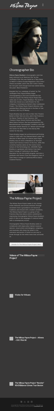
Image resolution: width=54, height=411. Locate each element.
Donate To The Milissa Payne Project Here (26, 244)
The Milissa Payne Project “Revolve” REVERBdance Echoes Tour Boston (29, 384)
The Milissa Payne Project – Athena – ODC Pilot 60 (29, 338)
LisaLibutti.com (38, 406)
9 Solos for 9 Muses (22, 294)
